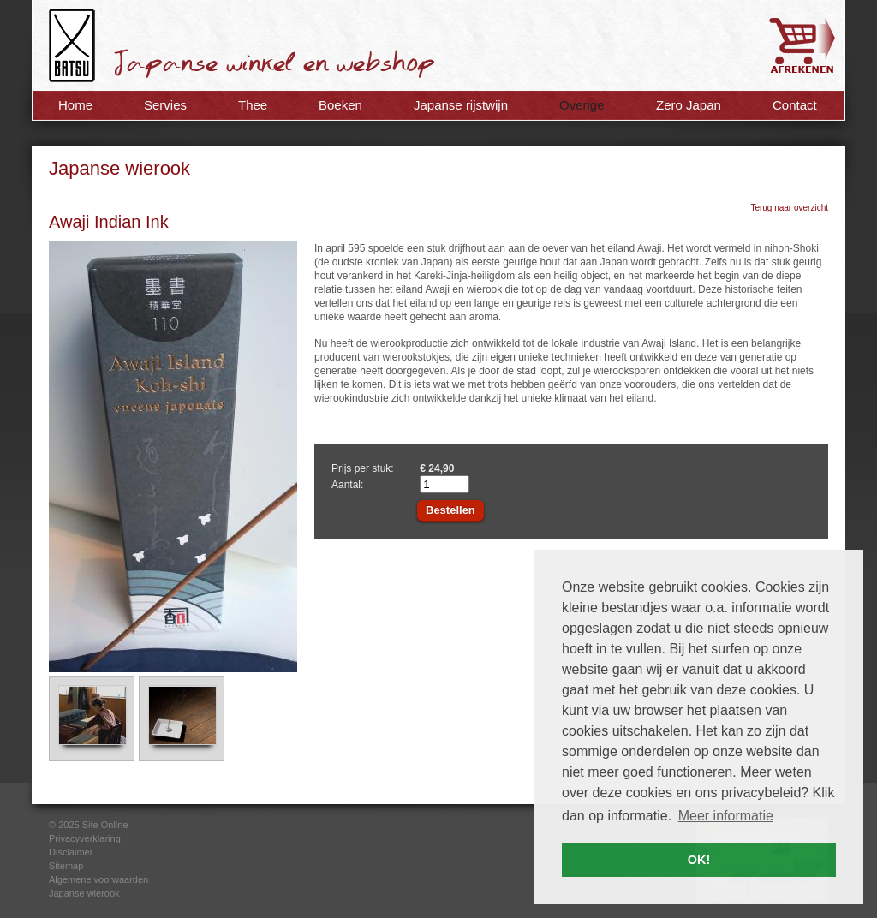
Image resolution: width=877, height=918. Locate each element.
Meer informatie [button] (725, 815)
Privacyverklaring (85, 838)
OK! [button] (699, 860)
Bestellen (450, 510)
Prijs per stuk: (362, 468)
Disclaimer (70, 852)
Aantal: (347, 485)
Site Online (105, 825)
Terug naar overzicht (789, 207)
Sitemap (66, 866)
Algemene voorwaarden (98, 879)
